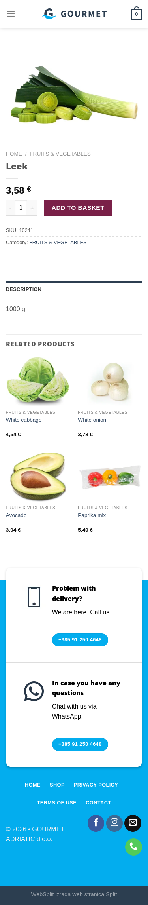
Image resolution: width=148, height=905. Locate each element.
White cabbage (24, 420)
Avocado (16, 515)
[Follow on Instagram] (114, 823)
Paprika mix (92, 515)
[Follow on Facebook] (96, 823)
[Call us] (133, 847)
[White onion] (110, 381)
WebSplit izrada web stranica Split (74, 894)
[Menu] (10, 13)
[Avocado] (38, 476)
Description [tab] (23, 289)
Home (14, 154)
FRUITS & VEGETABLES (60, 154)
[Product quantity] (21, 208)
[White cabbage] (38, 381)
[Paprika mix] (110, 476)
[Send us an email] (132, 823)
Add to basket (78, 207)
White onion (92, 420)
